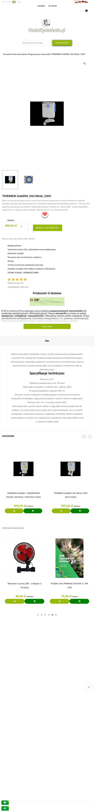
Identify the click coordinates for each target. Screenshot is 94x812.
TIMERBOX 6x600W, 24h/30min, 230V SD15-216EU (70, 495)
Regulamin (10, 779)
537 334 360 (52, 6)
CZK (4, 2)
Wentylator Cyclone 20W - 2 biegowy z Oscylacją (24, 585)
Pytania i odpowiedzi (13, 719)
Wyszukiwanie (62, 43)
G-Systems (54, 293)
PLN (14, 2)
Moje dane (10, 766)
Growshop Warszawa (13, 716)
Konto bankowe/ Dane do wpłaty (18, 776)
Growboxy (10, 738)
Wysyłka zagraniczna (13, 769)
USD (19, 2)
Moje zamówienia (12, 763)
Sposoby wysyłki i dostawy (16, 773)
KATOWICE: (41, 6)
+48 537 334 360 (15, 687)
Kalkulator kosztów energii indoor (18, 731)
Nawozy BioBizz (12, 751)
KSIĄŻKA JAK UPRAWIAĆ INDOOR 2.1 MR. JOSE (69, 585)
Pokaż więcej (47, 326)
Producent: (47, 293)
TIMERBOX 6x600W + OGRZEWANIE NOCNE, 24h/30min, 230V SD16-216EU (23, 495)
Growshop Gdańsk (13, 713)
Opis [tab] (47, 341)
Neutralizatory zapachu (14, 735)
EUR (9, 2)
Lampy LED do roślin (13, 748)
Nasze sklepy (10, 706)
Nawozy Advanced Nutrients (16, 744)
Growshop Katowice (13, 710)
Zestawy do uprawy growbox (16, 741)
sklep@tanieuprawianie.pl (20, 691)
